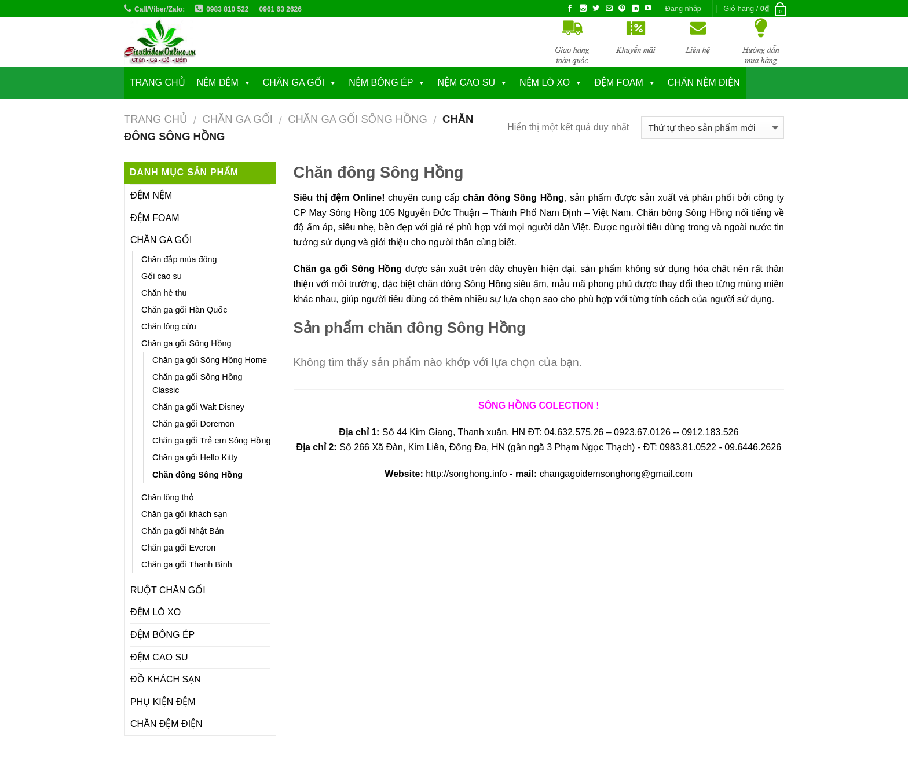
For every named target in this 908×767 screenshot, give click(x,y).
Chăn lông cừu (168, 326)
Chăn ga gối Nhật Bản (182, 530)
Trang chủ (157, 82)
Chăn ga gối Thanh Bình (186, 564)
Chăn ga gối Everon (178, 547)
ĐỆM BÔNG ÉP (162, 635)
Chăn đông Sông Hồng (197, 474)
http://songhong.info (466, 474)
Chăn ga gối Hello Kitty (194, 457)
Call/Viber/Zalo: (159, 9)
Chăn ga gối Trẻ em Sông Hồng (211, 440)
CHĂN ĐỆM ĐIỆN (166, 724)
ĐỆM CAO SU (159, 657)
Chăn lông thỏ (167, 497)
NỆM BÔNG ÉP (381, 82)
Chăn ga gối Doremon (193, 423)
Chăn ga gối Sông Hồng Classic (197, 383)
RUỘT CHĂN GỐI (168, 590)
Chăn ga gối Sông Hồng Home (209, 360)
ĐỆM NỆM (151, 195)
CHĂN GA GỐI (293, 82)
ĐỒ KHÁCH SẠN (165, 679)
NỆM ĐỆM (218, 82)
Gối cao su (161, 276)
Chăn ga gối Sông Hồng (357, 119)
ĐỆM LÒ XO (155, 612)
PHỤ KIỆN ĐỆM (163, 702)
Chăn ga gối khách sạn (184, 514)
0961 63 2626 (280, 9)
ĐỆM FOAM (155, 218)
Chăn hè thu (163, 293)
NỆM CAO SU (466, 82)
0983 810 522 (227, 9)
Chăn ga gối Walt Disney (198, 407)
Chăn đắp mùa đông (179, 259)
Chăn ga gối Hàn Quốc (184, 309)
